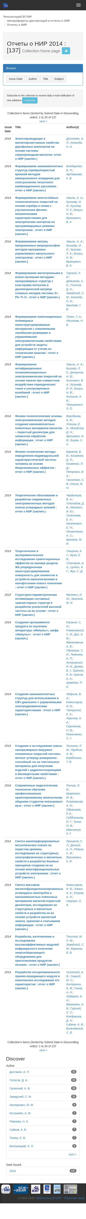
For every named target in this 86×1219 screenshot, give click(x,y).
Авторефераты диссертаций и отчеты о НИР (38, 20)
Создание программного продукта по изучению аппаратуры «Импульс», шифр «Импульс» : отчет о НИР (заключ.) (36, 630)
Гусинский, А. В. (20, 1088)
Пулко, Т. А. (73, 316)
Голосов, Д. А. (19, 1080)
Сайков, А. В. (75, 1024)
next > (43, 121)
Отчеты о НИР (17, 24)
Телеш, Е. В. (18, 1138)
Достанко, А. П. (20, 1072)
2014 (13, 1171)
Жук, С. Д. (76, 571)
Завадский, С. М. (21, 1096)
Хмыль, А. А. (74, 197)
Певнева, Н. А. (19, 1121)
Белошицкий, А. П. (22, 1146)
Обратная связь (74, 1198)
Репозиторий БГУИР (17, 16)
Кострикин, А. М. (20, 1113)
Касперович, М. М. (22, 1105)
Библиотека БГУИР (48, 1198)
